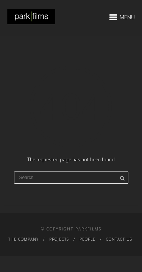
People (87, 239)
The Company (23, 239)
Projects (59, 239)
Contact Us (119, 239)
